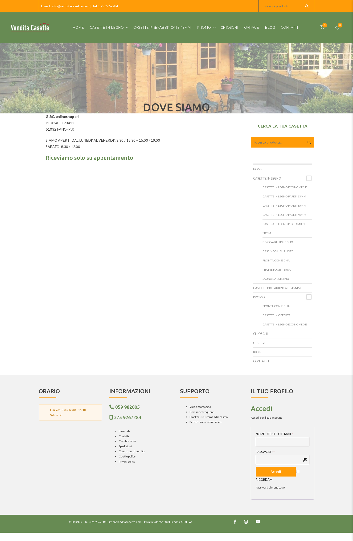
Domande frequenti (201, 412)
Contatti (289, 27)
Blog (270, 27)
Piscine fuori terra (277, 269)
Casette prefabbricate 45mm (162, 27)
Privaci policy (127, 461)
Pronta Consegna (276, 260)
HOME (78, 27)
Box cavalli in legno (278, 242)
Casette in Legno (107, 27)
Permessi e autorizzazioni (205, 422)
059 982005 (127, 407)
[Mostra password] (305, 459)
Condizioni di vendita (132, 451)
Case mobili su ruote (278, 251)
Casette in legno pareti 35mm (284, 205)
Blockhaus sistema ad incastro (208, 417)
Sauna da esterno (276, 279)
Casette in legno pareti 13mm (284, 196)
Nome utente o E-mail (274, 434)
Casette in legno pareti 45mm (284, 214)
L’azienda (124, 431)
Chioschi (229, 27)
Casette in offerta (276, 315)
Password (265, 452)
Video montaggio (200, 407)
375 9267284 (108, 6)
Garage (251, 27)
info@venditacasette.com (71, 6)
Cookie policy (127, 456)
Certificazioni (127, 441)
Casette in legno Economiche (285, 187)
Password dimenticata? (270, 487)
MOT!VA (186, 522)
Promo (204, 27)
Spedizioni (125, 446)
